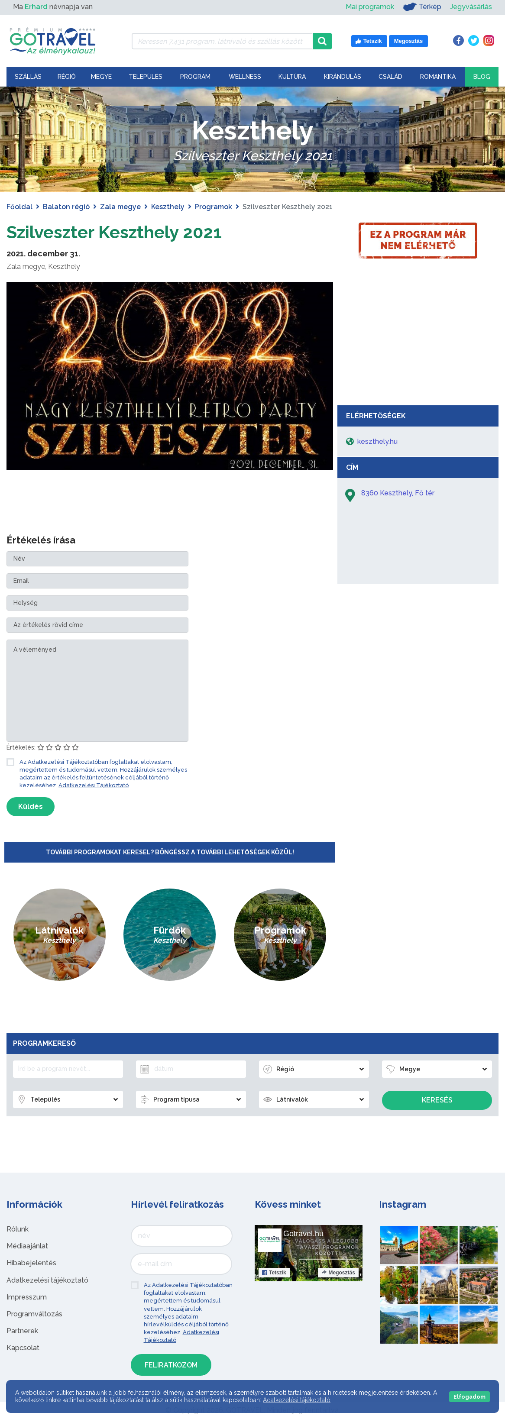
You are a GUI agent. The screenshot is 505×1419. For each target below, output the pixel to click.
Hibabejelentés (31, 1263)
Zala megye (120, 207)
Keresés (437, 1100)
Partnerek (22, 1331)
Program (195, 76)
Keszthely (168, 207)
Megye (101, 76)
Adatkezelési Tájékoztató (93, 785)
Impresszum (26, 1297)
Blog (481, 76)
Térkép (422, 7)
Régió (67, 76)
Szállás (28, 76)
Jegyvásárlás (471, 7)
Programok (213, 207)
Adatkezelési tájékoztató (47, 1280)
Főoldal (19, 207)
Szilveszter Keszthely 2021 (114, 232)
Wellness (245, 76)
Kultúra (292, 76)
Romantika (438, 76)
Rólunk (17, 1229)
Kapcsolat (22, 1348)
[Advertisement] (418, 336)
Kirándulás (342, 76)
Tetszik (274, 1273)
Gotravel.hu (303, 1233)
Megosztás (338, 1273)
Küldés (30, 806)
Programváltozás (34, 1314)
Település (145, 76)
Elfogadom (469, 1396)
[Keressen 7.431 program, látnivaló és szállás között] (222, 41)
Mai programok (370, 7)
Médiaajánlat (27, 1246)
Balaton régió (66, 207)
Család (390, 76)
